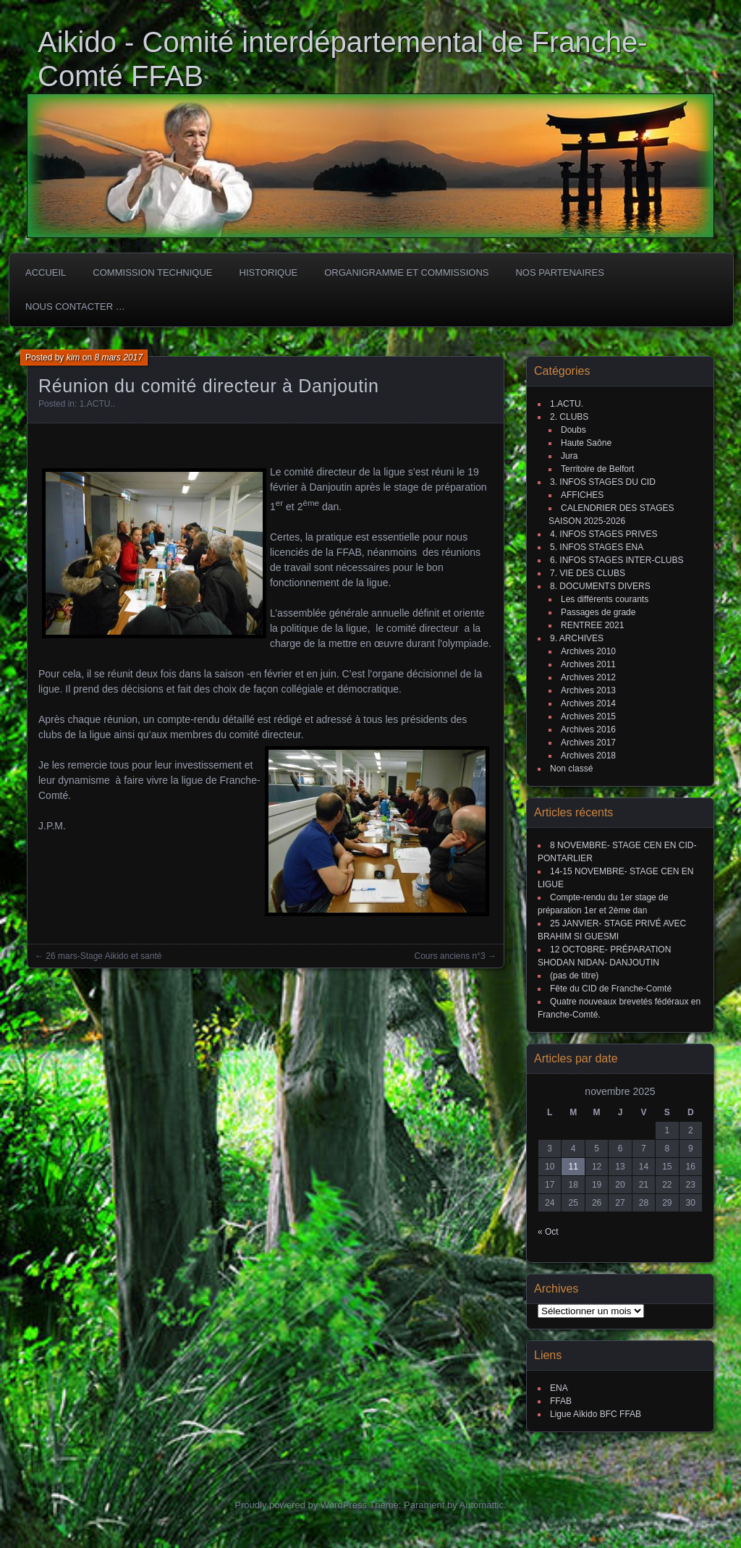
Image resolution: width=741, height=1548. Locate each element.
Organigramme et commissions (406, 272)
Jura (569, 456)
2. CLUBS (569, 417)
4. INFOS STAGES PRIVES (603, 534)
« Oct (548, 1232)
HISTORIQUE (269, 272)
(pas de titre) (574, 975)
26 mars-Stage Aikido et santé (103, 956)
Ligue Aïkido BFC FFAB (595, 1414)
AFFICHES (582, 495)
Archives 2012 (588, 677)
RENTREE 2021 (592, 625)
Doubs (573, 430)
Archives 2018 (588, 755)
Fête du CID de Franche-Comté (611, 989)
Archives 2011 (588, 664)
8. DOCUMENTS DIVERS (600, 586)
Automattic (482, 1505)
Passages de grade (598, 612)
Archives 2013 (588, 690)
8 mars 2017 (118, 357)
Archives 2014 (588, 703)
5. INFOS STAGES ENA (596, 547)
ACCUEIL (45, 272)
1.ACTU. (96, 404)
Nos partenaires (559, 272)
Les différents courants (604, 599)
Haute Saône (586, 443)
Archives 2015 (588, 716)
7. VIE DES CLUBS (587, 573)
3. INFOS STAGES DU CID (603, 482)
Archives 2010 (588, 651)
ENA (559, 1388)
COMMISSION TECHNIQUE (152, 272)
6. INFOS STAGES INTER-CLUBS (616, 560)
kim (73, 357)
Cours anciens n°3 (449, 956)
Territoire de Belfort (597, 469)
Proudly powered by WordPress (300, 1505)
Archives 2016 (588, 729)
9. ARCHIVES (577, 638)
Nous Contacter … (75, 306)
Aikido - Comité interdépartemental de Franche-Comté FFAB (343, 59)
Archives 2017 (588, 742)
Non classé (571, 769)
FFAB (561, 1401)
